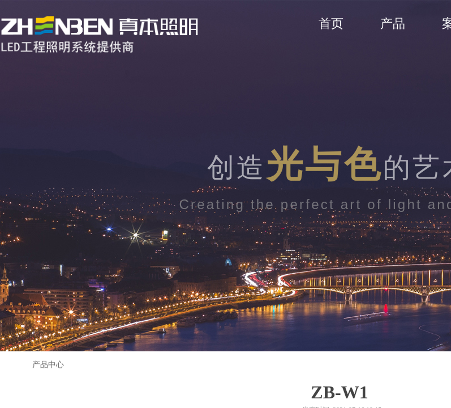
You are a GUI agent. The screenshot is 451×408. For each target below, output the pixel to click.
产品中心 (48, 364)
